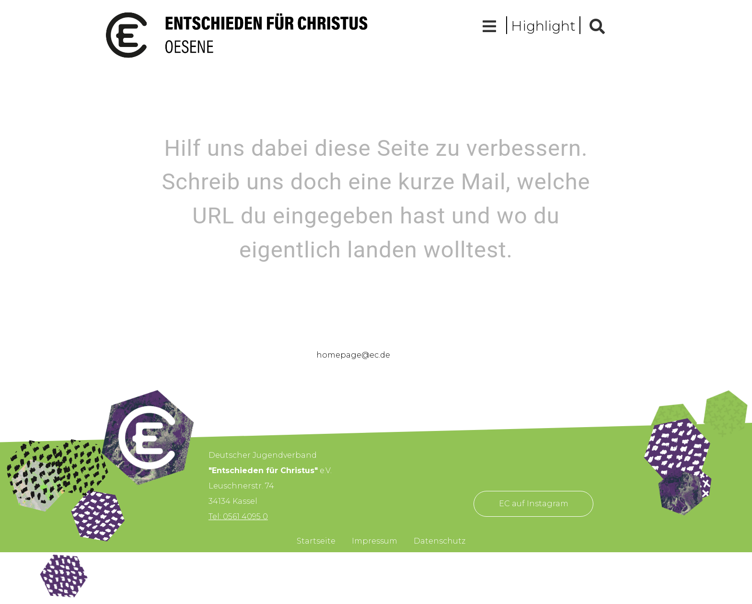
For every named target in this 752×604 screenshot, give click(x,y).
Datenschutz (439, 541)
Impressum (374, 541)
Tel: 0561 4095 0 (238, 516)
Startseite (316, 541)
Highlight (543, 26)
